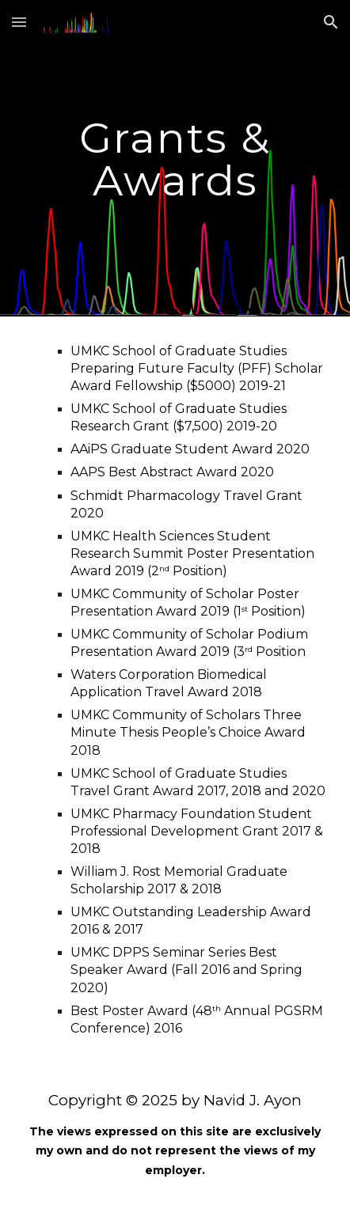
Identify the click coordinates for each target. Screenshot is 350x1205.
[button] (19, 22)
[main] (175, 158)
